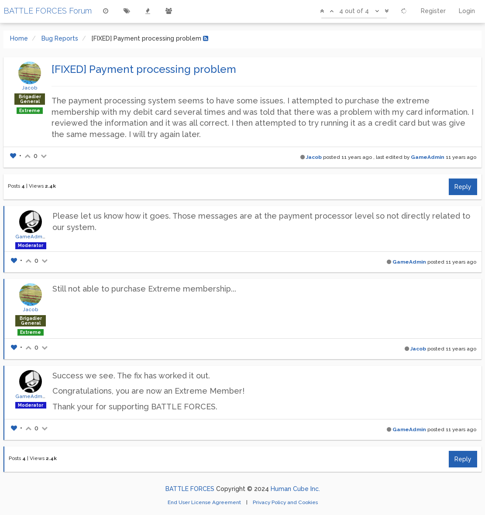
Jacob (30, 88)
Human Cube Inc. (295, 488)
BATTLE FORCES (189, 488)
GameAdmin (427, 157)
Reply (462, 186)
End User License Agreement (205, 502)
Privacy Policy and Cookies (285, 502)
